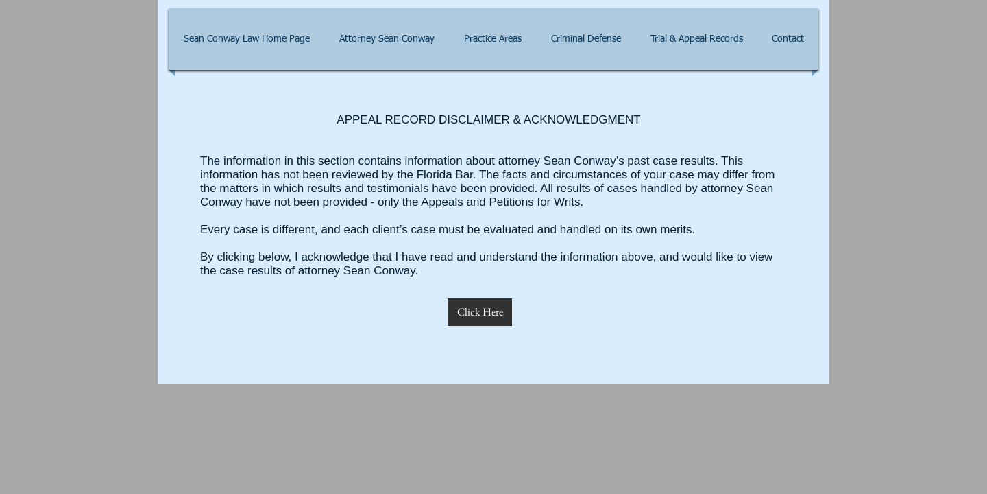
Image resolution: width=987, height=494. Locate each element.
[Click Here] (480, 312)
